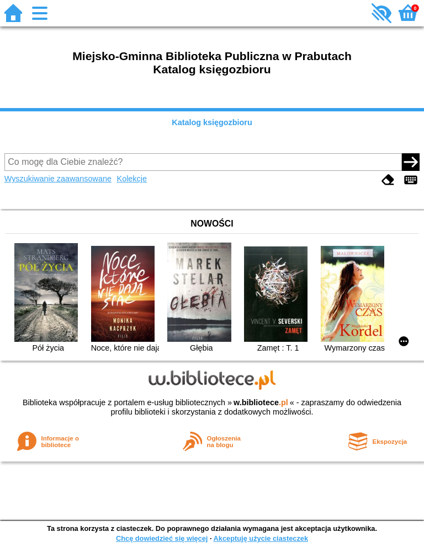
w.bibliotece (261, 402)
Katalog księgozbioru (212, 122)
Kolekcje (132, 178)
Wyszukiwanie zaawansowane (58, 178)
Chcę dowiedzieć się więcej (162, 538)
